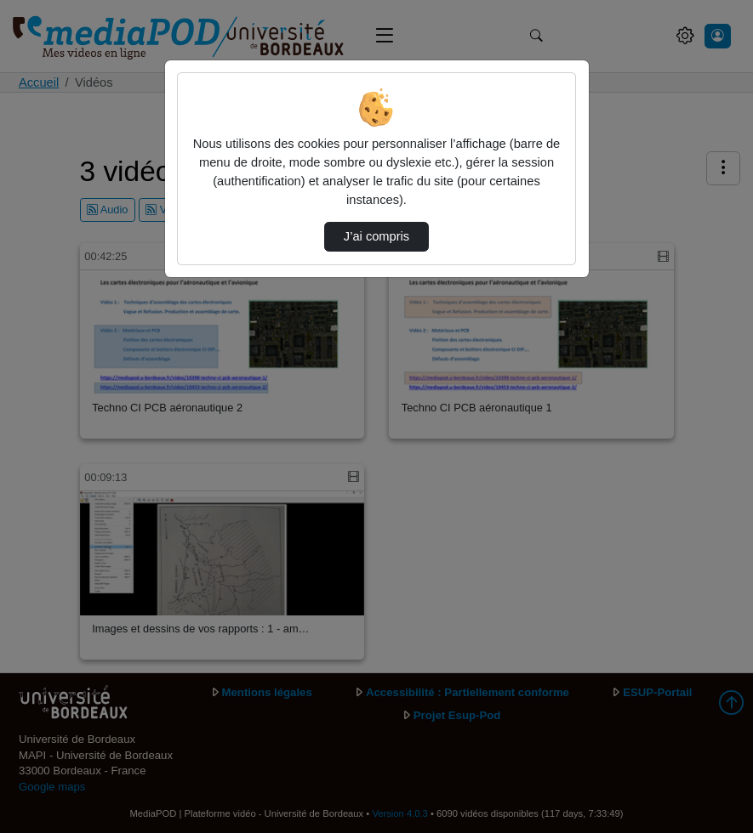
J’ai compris (376, 236)
